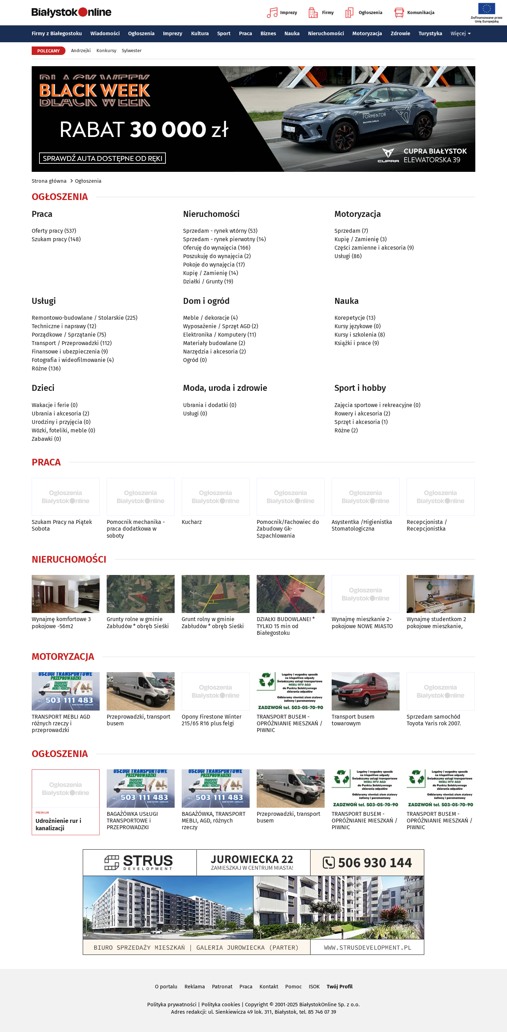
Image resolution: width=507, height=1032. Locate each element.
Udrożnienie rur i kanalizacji (58, 825)
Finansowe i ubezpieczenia (66, 351)
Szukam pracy (49, 239)
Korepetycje (349, 317)
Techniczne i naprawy (59, 326)
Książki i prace (352, 343)
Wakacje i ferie (50, 405)
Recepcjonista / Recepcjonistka (427, 525)
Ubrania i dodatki (205, 405)
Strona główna (49, 181)
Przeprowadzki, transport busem (138, 720)
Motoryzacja (367, 33)
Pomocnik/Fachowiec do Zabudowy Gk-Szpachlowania (288, 529)
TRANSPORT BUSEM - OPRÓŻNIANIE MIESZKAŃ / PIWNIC (290, 723)
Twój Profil (339, 986)
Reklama (194, 986)
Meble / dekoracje (206, 317)
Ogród (191, 360)
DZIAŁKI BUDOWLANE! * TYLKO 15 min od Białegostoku (286, 626)
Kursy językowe (353, 326)
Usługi (342, 256)
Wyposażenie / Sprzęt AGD (216, 326)
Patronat (222, 986)
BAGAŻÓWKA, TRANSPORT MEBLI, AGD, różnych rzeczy (213, 821)
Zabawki (42, 439)
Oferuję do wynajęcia (210, 247)
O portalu (166, 986)
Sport (224, 33)
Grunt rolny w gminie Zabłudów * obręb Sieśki (213, 622)
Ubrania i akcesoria (56, 413)
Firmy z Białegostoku (57, 33)
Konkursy (106, 50)
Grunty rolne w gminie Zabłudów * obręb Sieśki (138, 622)
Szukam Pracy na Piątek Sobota (62, 525)
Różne (39, 368)
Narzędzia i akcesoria (210, 351)
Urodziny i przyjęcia (57, 422)
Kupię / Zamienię (205, 273)
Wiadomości (105, 33)
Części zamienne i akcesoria (370, 247)
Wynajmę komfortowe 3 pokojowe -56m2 (61, 622)
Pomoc (293, 986)
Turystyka (430, 33)
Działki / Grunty (203, 281)
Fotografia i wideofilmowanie (69, 360)
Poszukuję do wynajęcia (213, 256)
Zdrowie (400, 33)
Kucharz (192, 522)
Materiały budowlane (210, 343)
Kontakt (268, 986)
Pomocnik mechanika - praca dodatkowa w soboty (136, 529)
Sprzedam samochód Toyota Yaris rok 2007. (434, 720)
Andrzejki (81, 50)
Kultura (200, 33)
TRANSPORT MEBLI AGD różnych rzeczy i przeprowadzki (61, 723)
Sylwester (132, 50)
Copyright (256, 1004)
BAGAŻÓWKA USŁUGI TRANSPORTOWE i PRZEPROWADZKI (132, 821)
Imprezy (282, 12)
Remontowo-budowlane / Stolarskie (78, 317)
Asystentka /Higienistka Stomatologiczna (362, 525)
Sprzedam (347, 230)
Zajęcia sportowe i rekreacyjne (373, 405)
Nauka (292, 33)
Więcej (461, 33)
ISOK (314, 986)
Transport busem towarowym (353, 720)
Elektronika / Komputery (214, 334)
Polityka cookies (220, 1004)
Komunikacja (414, 12)
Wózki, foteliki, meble (59, 430)
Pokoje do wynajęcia (209, 264)
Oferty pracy (47, 230)
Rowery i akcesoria (358, 413)
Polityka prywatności (171, 1004)
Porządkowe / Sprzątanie (64, 334)
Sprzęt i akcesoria (357, 422)
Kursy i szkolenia (355, 334)
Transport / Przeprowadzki (65, 343)
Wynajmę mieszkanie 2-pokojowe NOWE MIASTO (362, 622)
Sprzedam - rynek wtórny (215, 230)
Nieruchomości (326, 33)
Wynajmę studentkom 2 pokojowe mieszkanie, (436, 622)
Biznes (268, 33)
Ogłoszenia (363, 12)
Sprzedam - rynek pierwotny (219, 239)
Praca (245, 33)
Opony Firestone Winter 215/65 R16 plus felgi (212, 720)
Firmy (321, 12)
